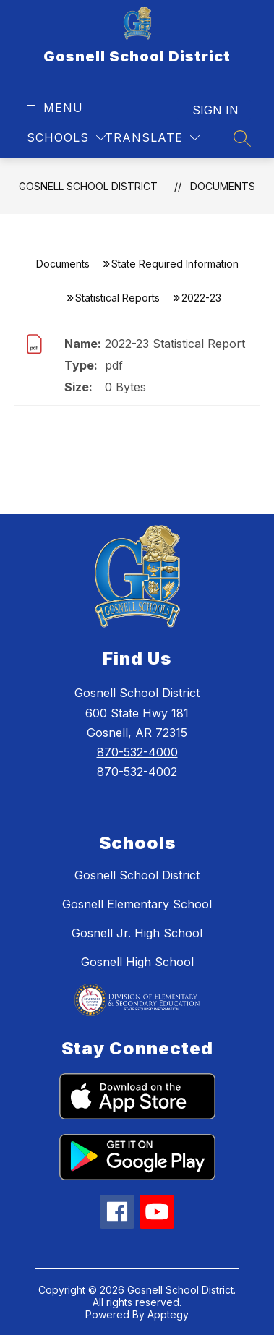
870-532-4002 (137, 771)
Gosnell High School (137, 962)
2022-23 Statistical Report (175, 343)
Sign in (215, 110)
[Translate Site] (152, 138)
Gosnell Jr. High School (137, 933)
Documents (222, 186)
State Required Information (175, 263)
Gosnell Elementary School (137, 904)
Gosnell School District (88, 186)
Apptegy (168, 1314)
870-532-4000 (137, 752)
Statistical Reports (117, 297)
